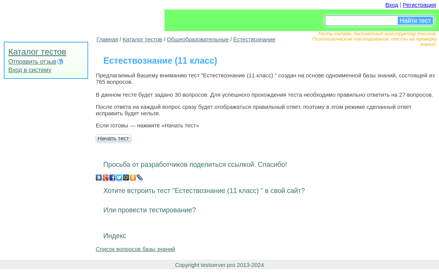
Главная (107, 39)
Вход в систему (29, 70)
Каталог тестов (37, 51)
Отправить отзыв (32, 61)
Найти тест (415, 20)
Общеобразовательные (198, 39)
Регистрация (419, 5)
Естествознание (254, 39)
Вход (391, 5)
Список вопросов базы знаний (135, 249)
